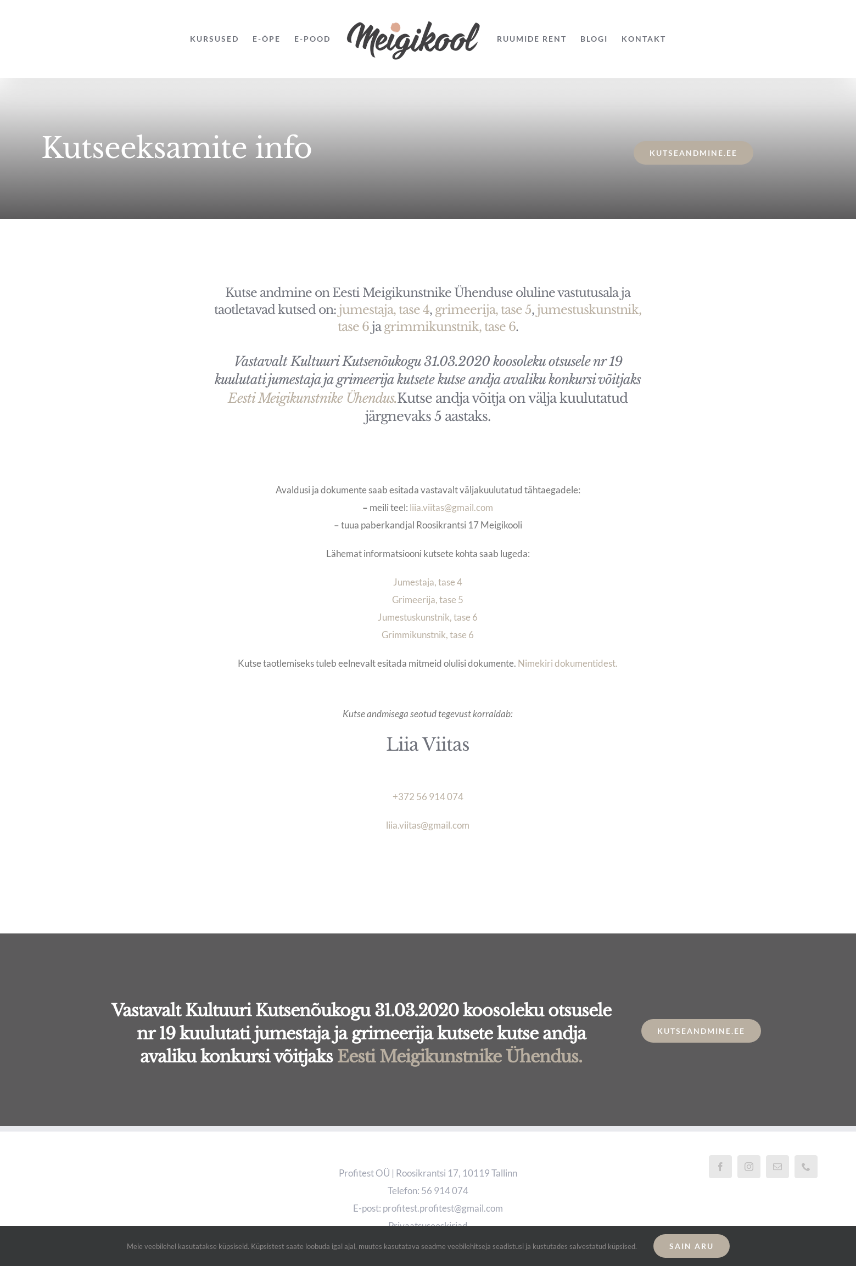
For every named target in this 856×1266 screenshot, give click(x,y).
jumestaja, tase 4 (384, 309)
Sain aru (691, 1246)
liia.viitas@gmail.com (451, 507)
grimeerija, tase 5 (483, 309)
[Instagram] (748, 1166)
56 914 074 (444, 1190)
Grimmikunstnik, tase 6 (428, 634)
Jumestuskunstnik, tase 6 (428, 617)
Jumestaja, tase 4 (427, 582)
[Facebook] (720, 1166)
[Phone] (806, 1166)
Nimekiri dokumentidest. (568, 663)
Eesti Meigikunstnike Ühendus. (312, 398)
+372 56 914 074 (428, 796)
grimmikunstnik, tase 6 (450, 326)
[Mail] (777, 1166)
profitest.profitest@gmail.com (443, 1208)
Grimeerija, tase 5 (427, 599)
